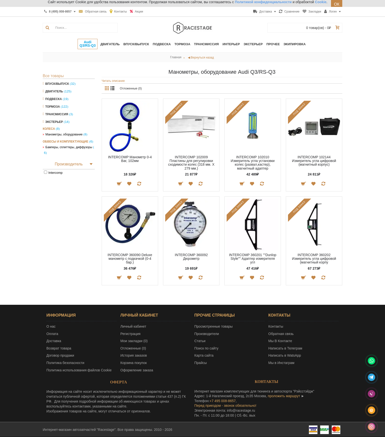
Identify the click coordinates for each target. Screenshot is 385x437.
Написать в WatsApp (284, 355)
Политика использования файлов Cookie (79, 370)
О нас (50, 326)
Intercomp (55, 173)
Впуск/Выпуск (57, 84)
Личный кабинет (133, 326)
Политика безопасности (65, 363)
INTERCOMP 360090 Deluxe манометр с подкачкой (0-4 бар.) (130, 258)
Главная (175, 57)
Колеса (49, 129)
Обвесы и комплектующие (65, 141)
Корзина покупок (133, 363)
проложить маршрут (284, 396)
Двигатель (54, 91)
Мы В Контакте (280, 341)
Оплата (52, 334)
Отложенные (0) (131, 88)
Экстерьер (54, 122)
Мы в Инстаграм (281, 363)
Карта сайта (204, 355)
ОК (336, 4)
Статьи (200, 341)
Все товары (53, 76)
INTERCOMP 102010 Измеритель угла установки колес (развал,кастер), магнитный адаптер (253, 162)
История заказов (133, 355)
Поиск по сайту (206, 348)
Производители (206, 334)
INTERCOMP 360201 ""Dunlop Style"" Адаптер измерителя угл (252, 258)
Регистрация (130, 334)
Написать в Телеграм (285, 348)
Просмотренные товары (213, 326)
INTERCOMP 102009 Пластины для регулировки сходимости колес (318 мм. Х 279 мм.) (191, 162)
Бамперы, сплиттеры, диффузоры (68, 147)
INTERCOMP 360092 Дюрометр (191, 257)
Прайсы (200, 363)
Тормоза (52, 106)
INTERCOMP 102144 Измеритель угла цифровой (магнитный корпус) (314, 161)
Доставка (53, 341)
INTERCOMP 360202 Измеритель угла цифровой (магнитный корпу (314, 258)
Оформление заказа (136, 370)
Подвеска (53, 99)
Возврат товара (58, 348)
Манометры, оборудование (63, 134)
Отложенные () (133, 348)
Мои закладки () (134, 341)
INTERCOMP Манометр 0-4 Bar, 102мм (130, 159)
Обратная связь (281, 334)
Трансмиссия (56, 114)
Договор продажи (60, 355)
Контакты (275, 326)
